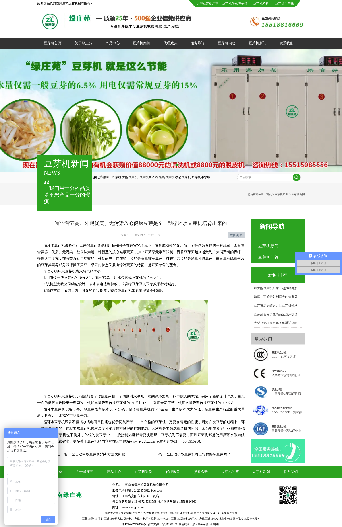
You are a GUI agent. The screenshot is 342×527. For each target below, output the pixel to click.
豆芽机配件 (253, 518)
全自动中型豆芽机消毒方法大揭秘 (98, 454)
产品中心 (112, 43)
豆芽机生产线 (132, 518)
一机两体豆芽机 (149, 518)
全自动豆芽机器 (183, 513)
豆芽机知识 (281, 194)
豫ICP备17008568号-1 (134, 524)
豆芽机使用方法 (113, 518)
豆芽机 (279, 3)
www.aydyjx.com (133, 507)
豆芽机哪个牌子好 (93, 518)
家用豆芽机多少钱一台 (207, 513)
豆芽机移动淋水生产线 (218, 518)
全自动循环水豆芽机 (60, 271)
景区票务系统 (200, 524)
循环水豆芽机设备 (58, 245)
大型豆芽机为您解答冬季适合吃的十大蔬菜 (278, 323)
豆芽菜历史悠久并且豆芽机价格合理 (278, 305)
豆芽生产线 (139, 513)
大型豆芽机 (153, 513)
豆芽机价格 (261, 3)
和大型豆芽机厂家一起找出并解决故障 (278, 288)
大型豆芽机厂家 (207, 3)
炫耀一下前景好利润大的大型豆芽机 (278, 297)
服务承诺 (198, 43)
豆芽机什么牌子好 (234, 3)
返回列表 (236, 235)
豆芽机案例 (141, 43)
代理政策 (170, 43)
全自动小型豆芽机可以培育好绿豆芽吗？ (198, 454)
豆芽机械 (126, 513)
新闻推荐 (278, 275)
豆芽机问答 (227, 43)
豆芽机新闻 (257, 43)
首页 (269, 194)
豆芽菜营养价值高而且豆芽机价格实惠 (278, 314)
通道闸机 (215, 524)
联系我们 (286, 43)
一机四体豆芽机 (169, 518)
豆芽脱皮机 (239, 518)
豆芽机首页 (53, 43)
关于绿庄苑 (83, 43)
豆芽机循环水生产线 (192, 518)
